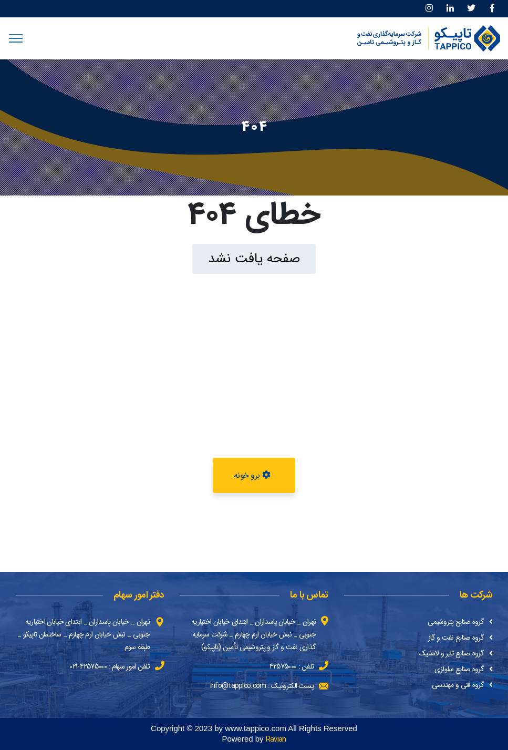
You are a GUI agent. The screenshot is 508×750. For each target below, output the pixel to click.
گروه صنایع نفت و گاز (456, 637)
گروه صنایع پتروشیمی (456, 622)
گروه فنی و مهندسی (458, 685)
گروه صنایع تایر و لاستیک (451, 653)
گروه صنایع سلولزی (459, 669)
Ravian (276, 739)
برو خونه (252, 475)
